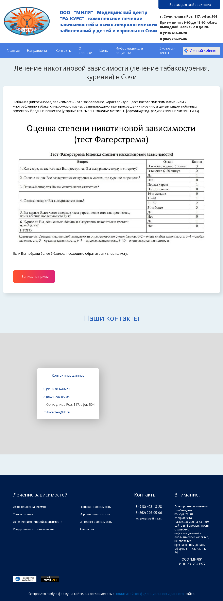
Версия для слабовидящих (190, 4)
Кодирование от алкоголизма (33, 529)
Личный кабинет (200, 50)
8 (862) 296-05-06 (173, 39)
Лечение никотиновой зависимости (37, 522)
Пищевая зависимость (95, 507)
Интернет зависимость (96, 522)
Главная (13, 50)
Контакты (63, 50)
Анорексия (87, 529)
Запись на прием (35, 276)
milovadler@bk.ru (57, 412)
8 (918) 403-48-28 (173, 33)
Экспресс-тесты (167, 50)
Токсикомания (23, 514)
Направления (37, 50)
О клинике (85, 50)
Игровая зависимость (95, 514)
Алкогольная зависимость (31, 507)
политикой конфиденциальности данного (150, 593)
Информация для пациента (129, 50)
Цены (103, 50)
